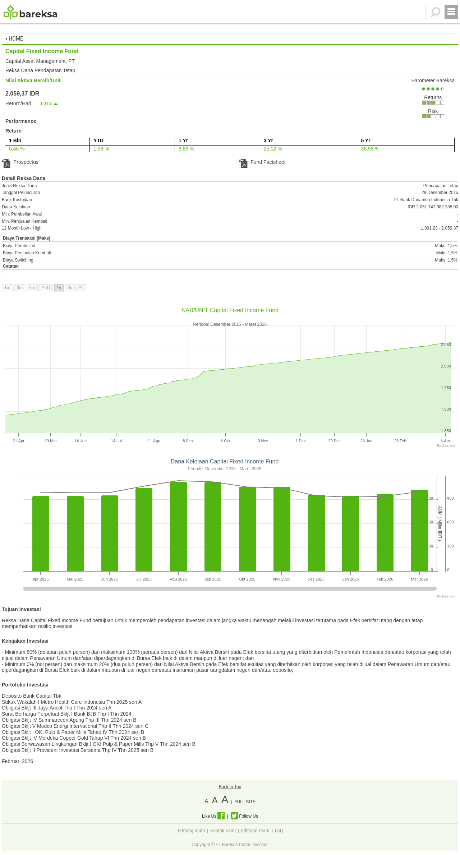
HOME (14, 38)
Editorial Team (255, 830)
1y (59, 287)
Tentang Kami (191, 830)
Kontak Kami (223, 830)
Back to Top (230, 786)
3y (70, 287)
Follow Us (244, 816)
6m (32, 287)
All (81, 287)
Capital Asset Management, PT (40, 61)
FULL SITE (245, 801)
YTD (46, 287)
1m (7, 287)
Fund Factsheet (262, 162)
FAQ (279, 830)
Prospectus (20, 162)
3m (20, 287)
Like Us (213, 816)
